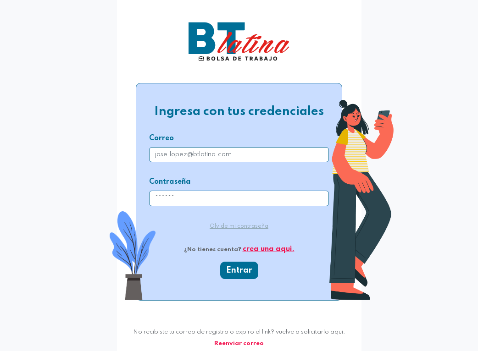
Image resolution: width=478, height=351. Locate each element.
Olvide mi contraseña (239, 226)
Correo (161, 138)
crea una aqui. (269, 249)
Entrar (239, 270)
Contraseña (170, 182)
